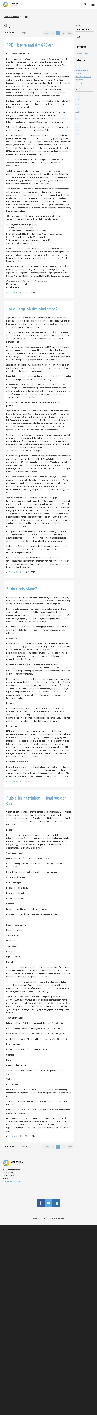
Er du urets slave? (21, 588)
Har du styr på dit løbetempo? (31, 309)
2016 (77, 111)
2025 (77, 130)
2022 (77, 119)
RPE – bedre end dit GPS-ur (29, 45)
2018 (77, 104)
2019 (77, 100)
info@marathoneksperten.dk (13, 1183)
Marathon (79, 79)
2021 (77, 115)
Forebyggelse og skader (82, 72)
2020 (77, 96)
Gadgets (78, 83)
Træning (78, 67)
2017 (77, 107)
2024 (77, 127)
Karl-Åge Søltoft (15, 292)
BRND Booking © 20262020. (40, 1219)
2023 (77, 123)
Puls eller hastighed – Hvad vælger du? (36, 800)
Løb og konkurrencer (83, 76)
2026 (77, 134)
